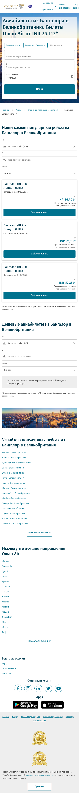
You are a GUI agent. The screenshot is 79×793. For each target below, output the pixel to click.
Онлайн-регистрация (64, 6)
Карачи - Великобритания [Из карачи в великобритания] (13, 483)
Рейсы (18, 110)
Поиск (39, 89)
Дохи (4, 576)
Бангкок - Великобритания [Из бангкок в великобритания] (14, 458)
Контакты (6, 673)
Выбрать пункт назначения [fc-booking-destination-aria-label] (18, 67)
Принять (39, 786)
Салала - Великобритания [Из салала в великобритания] (13, 508)
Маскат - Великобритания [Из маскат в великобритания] (14, 453)
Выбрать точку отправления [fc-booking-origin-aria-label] (18, 56)
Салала (5, 592)
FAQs (4, 664)
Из (7, 53)
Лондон (5, 612)
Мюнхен (5, 607)
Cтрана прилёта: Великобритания (42, 110)
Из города (70, 717)
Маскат (5, 561)
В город (15, 717)
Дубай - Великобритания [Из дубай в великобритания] (13, 473)
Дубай (5, 571)
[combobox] (39, 146)
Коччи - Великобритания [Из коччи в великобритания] (13, 478)
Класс (4, 167)
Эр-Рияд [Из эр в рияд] (5, 581)
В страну (5, 717)
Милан (5, 627)
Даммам (6, 586)
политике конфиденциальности (40, 775)
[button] (35, 45)
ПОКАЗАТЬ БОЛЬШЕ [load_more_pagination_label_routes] (39, 532)
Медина (5, 622)
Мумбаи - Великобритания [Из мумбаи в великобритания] (14, 498)
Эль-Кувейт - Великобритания (15, 503)
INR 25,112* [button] (45, 34)
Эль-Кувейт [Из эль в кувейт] (7, 566)
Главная (5, 110)
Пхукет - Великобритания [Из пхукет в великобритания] (13, 513)
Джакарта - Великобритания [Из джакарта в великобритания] (15, 524)
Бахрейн (5, 597)
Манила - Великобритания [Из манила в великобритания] (14, 488)
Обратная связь (9, 669)
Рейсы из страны (39, 721)
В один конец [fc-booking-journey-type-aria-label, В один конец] (12, 45)
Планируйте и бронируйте (50, 6)
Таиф (4, 632)
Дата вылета (12, 75)
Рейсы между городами (30, 717)
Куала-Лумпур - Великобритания (16, 463)
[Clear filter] (74, 146)
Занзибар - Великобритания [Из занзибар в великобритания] (14, 518)
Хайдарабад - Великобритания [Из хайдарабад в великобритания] (16, 493)
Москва (5, 602)
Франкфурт (7, 617)
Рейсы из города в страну (53, 717)
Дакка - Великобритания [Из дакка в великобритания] (13, 468)
